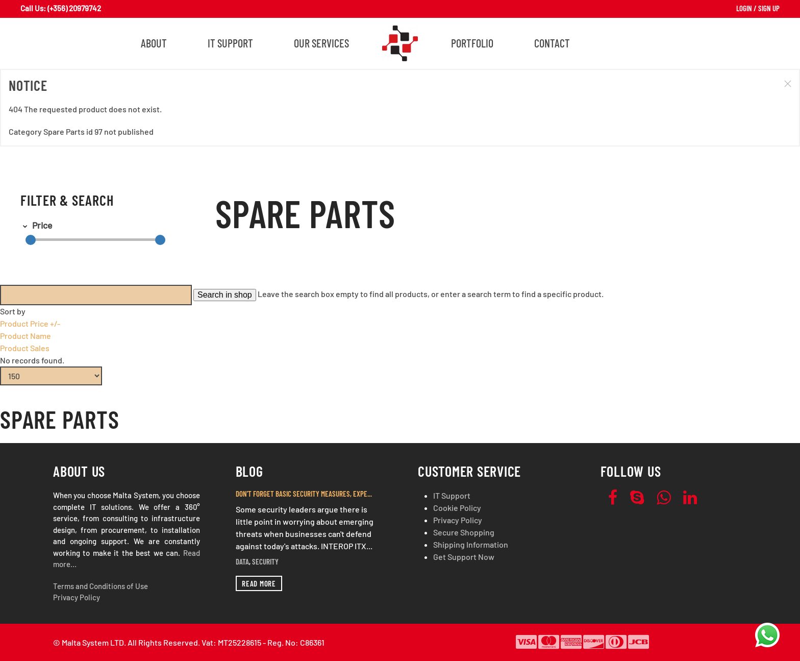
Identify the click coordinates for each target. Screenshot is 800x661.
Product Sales (24, 348)
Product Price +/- (30, 323)
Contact (552, 43)
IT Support (230, 43)
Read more (259, 583)
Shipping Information (470, 544)
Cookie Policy (457, 507)
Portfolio (472, 43)
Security (265, 561)
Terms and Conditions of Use (100, 586)
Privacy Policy (76, 597)
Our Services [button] (321, 43)
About (154, 43)
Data (242, 561)
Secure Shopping (463, 532)
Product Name (25, 335)
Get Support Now (463, 556)
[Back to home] (400, 43)
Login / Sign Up (758, 8)
